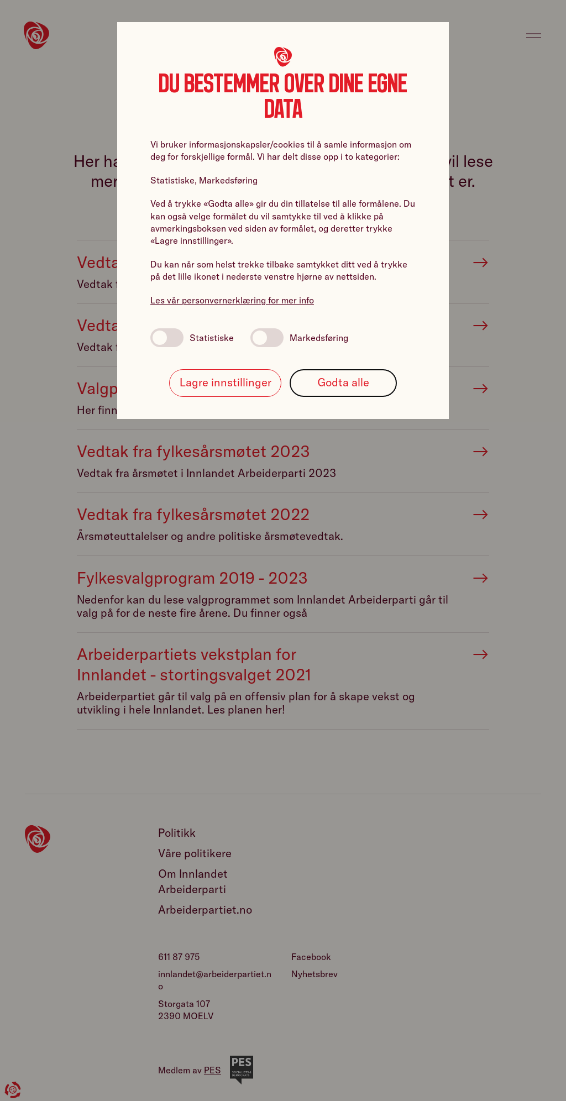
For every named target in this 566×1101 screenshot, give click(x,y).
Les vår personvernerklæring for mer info (232, 300)
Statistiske (192, 337)
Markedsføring (299, 337)
